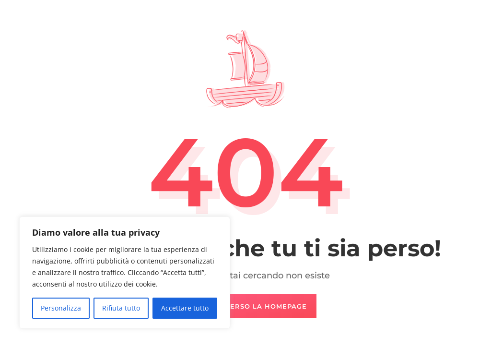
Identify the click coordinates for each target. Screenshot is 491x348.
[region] (124, 272)
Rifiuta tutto (121, 307)
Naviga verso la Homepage (250, 306)
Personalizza (61, 307)
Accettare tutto (185, 307)
